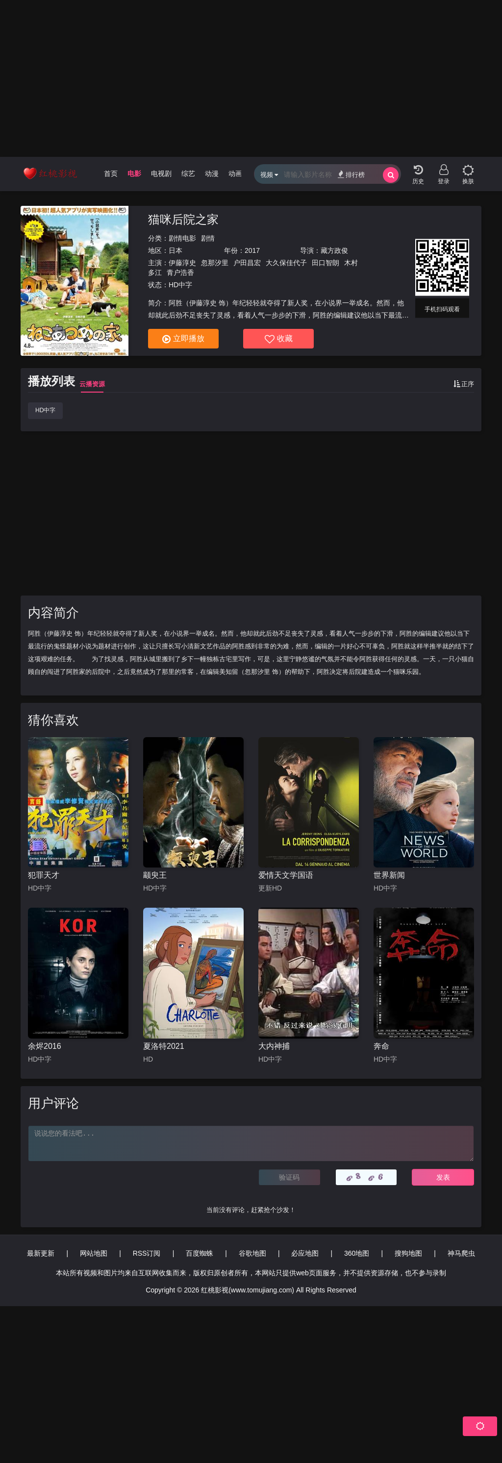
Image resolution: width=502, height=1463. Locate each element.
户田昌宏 (247, 263)
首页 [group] (111, 173)
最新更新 (40, 1253)
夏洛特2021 (163, 1046)
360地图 (356, 1253)
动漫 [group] (212, 173)
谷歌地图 (252, 1253)
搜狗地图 (408, 1253)
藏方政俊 (334, 250)
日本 (175, 250)
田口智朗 (325, 263)
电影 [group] (134, 173)
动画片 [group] (238, 173)
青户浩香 (180, 272)
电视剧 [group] (161, 173)
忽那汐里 (214, 263)
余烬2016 (44, 1046)
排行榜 (351, 174)
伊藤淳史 (182, 263)
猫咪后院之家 (183, 219)
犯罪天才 (43, 875)
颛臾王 (155, 875)
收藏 (279, 339)
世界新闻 (389, 875)
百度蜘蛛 (199, 1253)
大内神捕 (274, 1046)
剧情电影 (182, 238)
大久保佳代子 (286, 263)
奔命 (381, 1046)
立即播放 (183, 339)
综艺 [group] (188, 173)
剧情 (208, 238)
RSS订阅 (147, 1253)
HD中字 (45, 410)
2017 (252, 250)
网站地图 (93, 1253)
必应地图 (305, 1253)
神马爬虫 (461, 1253)
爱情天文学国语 (285, 875)
